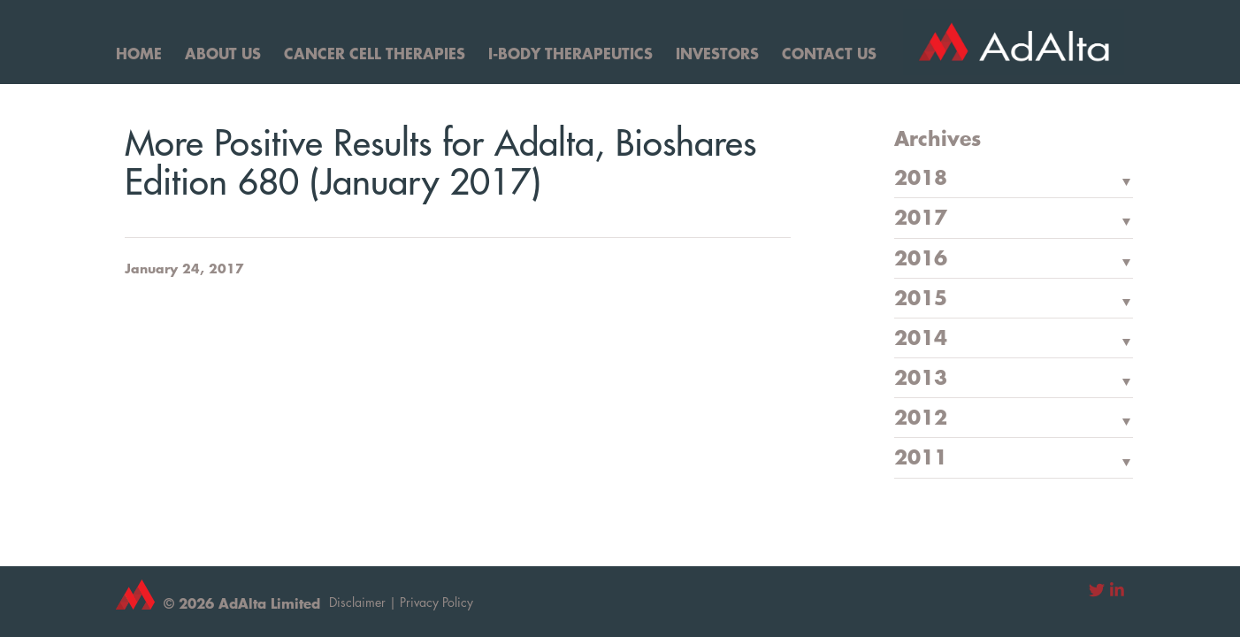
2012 (920, 418)
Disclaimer (357, 602)
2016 (920, 259)
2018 (920, 178)
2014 (920, 338)
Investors (717, 53)
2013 (920, 378)
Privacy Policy (436, 602)
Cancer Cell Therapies (374, 53)
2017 (920, 218)
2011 (920, 458)
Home (139, 53)
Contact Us (829, 53)
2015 (920, 299)
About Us (223, 53)
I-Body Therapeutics (570, 53)
